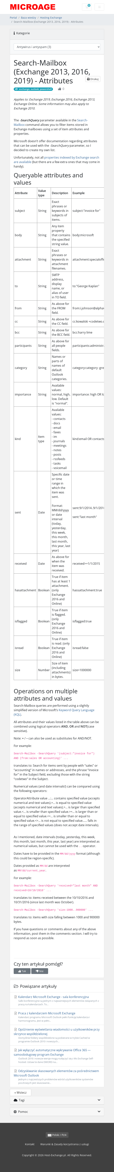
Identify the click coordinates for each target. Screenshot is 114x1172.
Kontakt (29, 1144)
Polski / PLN (57, 1135)
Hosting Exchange (51, 17)
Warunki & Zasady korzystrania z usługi (64, 1144)
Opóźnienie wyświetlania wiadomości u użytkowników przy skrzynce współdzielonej (57, 1035)
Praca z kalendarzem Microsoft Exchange (57, 1017)
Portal (13, 17)
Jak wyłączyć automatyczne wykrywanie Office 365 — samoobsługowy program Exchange (57, 1056)
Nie (39, 971)
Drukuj (93, 79)
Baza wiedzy (28, 17)
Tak (22, 971)
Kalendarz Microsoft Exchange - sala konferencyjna (57, 1000)
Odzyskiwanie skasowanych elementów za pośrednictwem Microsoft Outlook (57, 1077)
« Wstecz (20, 1092)
